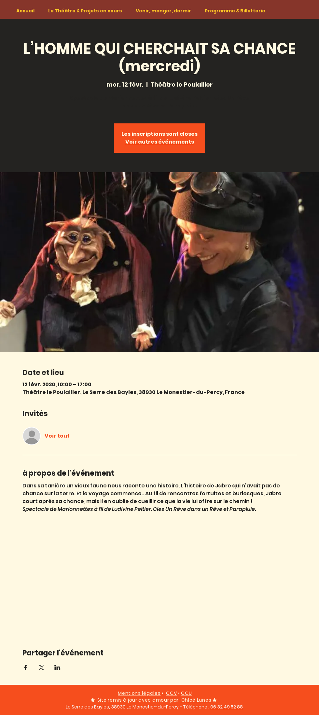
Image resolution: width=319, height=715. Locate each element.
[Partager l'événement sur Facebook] (25, 667)
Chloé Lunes (196, 700)
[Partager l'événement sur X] (41, 667)
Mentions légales (139, 693)
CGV (171, 693)
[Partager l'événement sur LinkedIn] (57, 667)
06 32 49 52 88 (226, 707)
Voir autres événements (159, 142)
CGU (186, 693)
